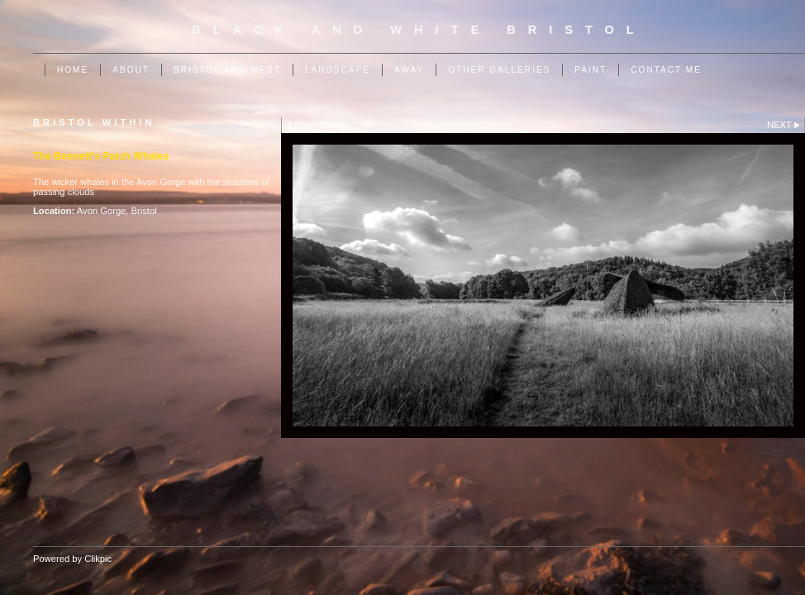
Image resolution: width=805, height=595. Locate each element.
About (131, 69)
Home (72, 69)
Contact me (666, 69)
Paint (590, 69)
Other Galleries (499, 69)
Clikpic (98, 559)
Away (409, 69)
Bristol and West (227, 69)
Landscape (337, 69)
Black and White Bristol (418, 29)
